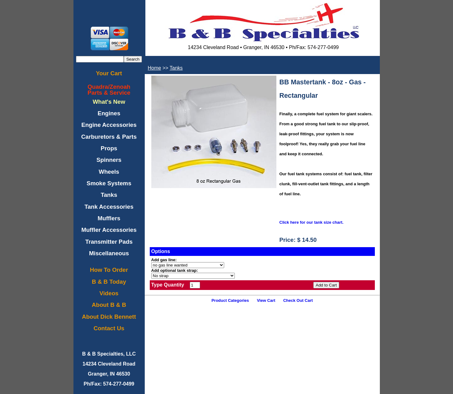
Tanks (109, 195)
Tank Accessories (108, 206)
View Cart (266, 300)
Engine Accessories (109, 125)
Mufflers (109, 218)
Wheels (109, 171)
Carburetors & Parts (109, 136)
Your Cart (109, 73)
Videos (108, 293)
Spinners (109, 160)
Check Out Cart (298, 300)
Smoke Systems (109, 183)
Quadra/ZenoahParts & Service (109, 89)
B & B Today (109, 281)
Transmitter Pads (109, 241)
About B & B (109, 305)
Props (109, 148)
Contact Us (108, 328)
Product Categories (230, 300)
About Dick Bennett (109, 316)
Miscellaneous (109, 253)
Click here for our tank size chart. (311, 222)
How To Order (109, 270)
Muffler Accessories (109, 230)
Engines (109, 113)
